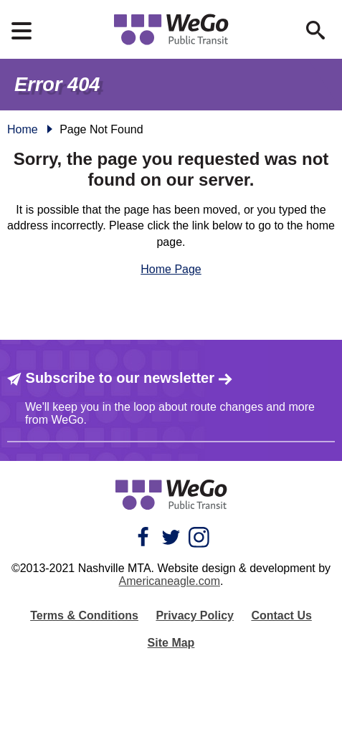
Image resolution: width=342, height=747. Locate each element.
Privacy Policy (195, 615)
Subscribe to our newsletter (120, 378)
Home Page (171, 269)
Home (22, 129)
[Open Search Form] (315, 30)
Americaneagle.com (169, 581)
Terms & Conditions (84, 615)
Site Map (171, 643)
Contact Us (281, 615)
